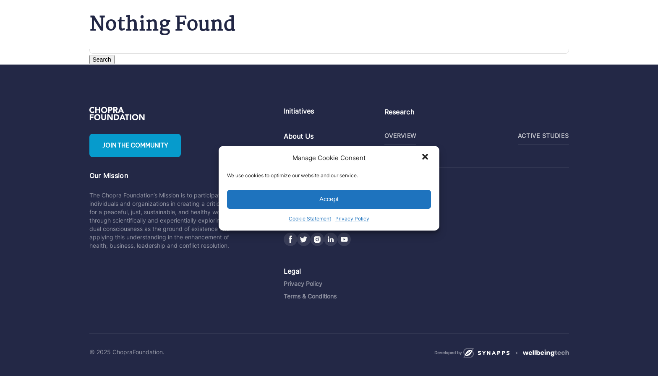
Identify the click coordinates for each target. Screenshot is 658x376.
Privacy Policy (352, 218)
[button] (426, 158)
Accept (329, 198)
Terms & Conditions (310, 296)
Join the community (135, 145)
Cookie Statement (310, 218)
